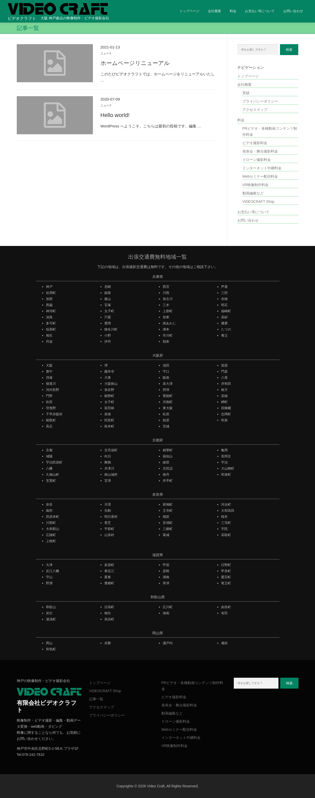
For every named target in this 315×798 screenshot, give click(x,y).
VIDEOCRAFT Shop (258, 202)
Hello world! (115, 115)
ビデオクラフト (22, 18)
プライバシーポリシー (260, 101)
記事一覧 (96, 699)
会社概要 (214, 11)
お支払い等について (260, 11)
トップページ (189, 11)
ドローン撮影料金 (256, 160)
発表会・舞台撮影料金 (260, 151)
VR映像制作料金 (255, 185)
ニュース (106, 53)
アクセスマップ (254, 110)
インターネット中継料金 (261, 168)
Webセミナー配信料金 (260, 176)
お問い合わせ (293, 11)
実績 (246, 93)
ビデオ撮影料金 (254, 143)
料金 (233, 11)
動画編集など (253, 193)
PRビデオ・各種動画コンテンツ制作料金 (269, 131)
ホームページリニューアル (135, 63)
